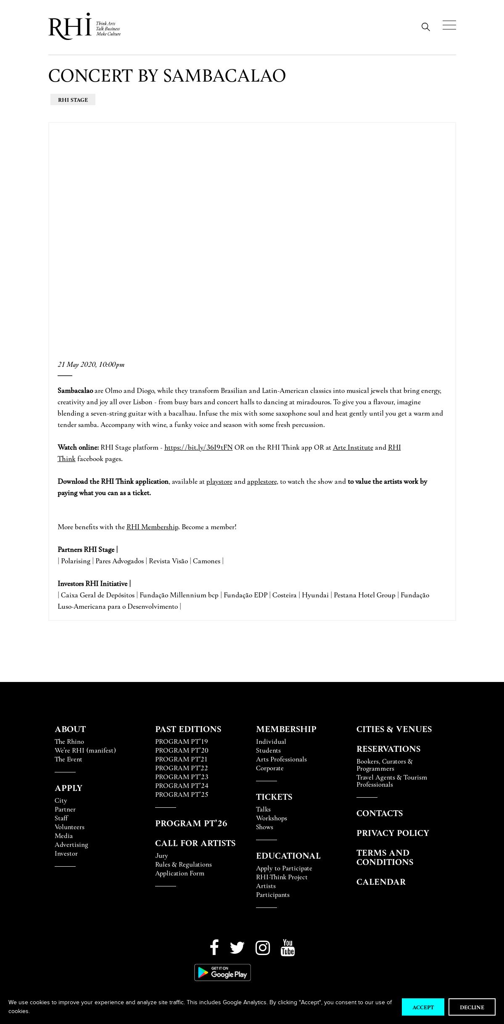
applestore (262, 481)
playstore (219, 481)
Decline (472, 1007)
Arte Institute (353, 447)
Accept (423, 1007)
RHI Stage (73, 99)
